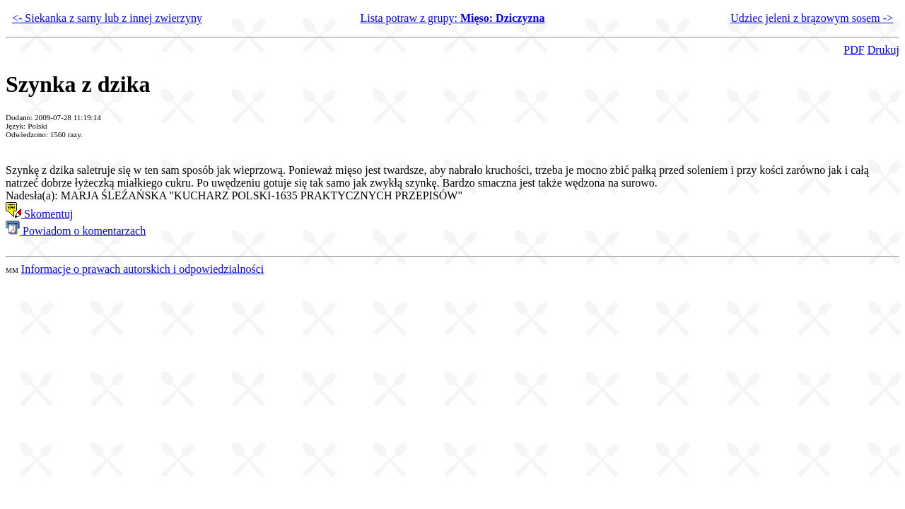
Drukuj (883, 50)
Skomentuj (39, 214)
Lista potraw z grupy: (453, 18)
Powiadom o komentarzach (76, 231)
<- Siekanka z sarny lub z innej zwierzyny (107, 18)
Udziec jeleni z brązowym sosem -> (811, 18)
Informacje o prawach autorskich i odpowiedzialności (142, 269)
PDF (853, 50)
